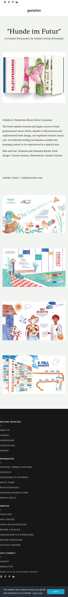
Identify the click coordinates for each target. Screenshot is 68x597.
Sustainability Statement (14, 477)
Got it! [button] (55, 592)
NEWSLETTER (6, 567)
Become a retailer (10, 530)
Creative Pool (7, 445)
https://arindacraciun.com (27, 177)
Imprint (4, 451)
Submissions (7, 440)
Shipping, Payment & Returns (16, 467)
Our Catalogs (7, 519)
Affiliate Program (10, 545)
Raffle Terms (7, 482)
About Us (5, 430)
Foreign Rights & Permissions (17, 535)
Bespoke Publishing (11, 540)
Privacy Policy (8, 498)
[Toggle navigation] (3, 10)
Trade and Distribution (13, 524)
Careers (4, 435)
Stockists (5, 472)
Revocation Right (10, 488)
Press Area (6, 514)
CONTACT (4, 561)
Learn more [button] (37, 593)
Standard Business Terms (14, 493)
